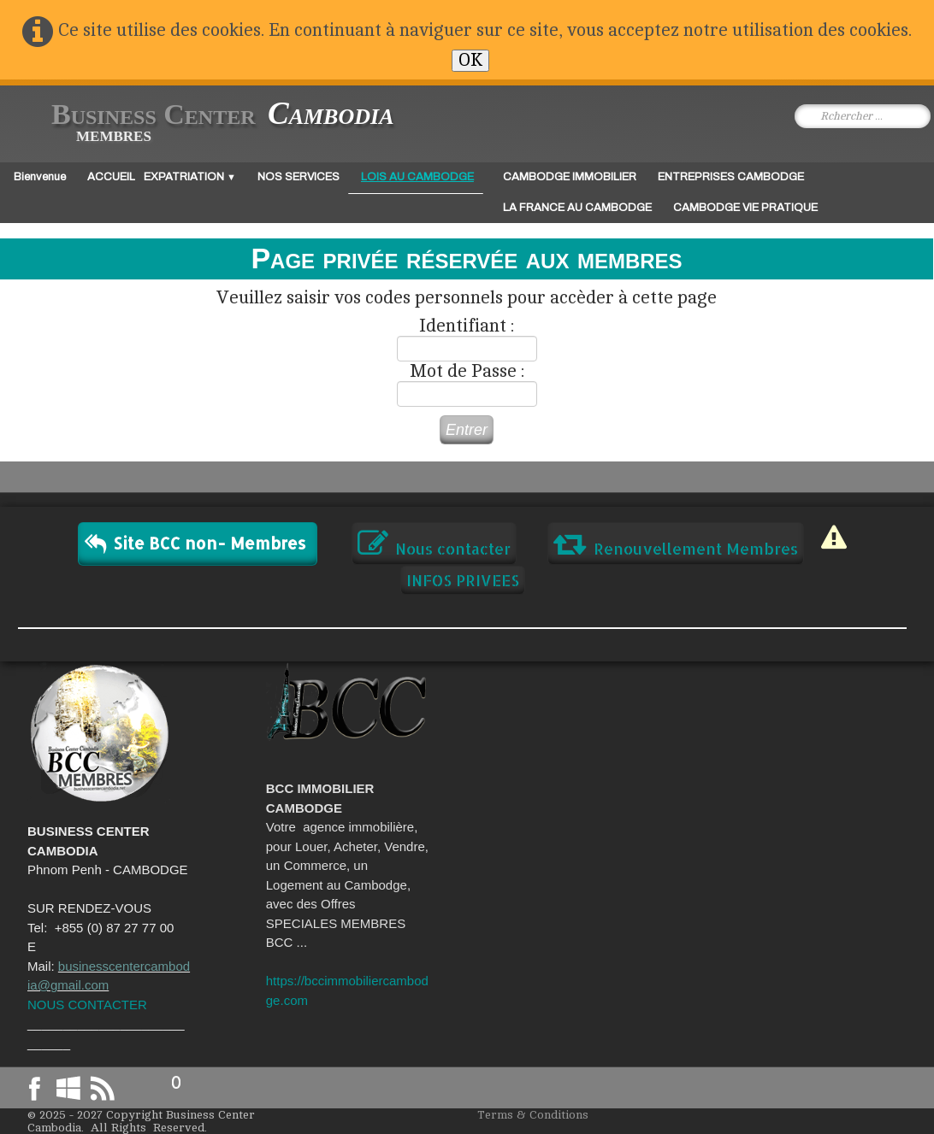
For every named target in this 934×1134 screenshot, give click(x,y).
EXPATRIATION (190, 177)
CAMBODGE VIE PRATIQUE (745, 208)
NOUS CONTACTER (87, 1004)
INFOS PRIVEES (462, 580)
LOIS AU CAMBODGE (417, 177)
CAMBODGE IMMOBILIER (569, 177)
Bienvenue (40, 177)
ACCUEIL (111, 177)
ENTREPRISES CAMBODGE (731, 177)
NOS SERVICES (298, 177)
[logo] (209, 123)
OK (470, 60)
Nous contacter (434, 543)
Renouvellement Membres (675, 543)
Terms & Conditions (532, 1114)
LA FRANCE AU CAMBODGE (577, 208)
